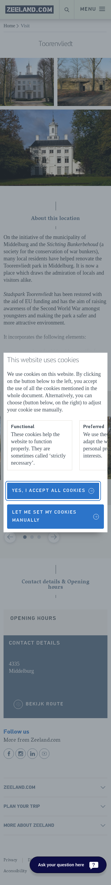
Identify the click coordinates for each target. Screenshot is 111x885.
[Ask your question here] (68, 864)
